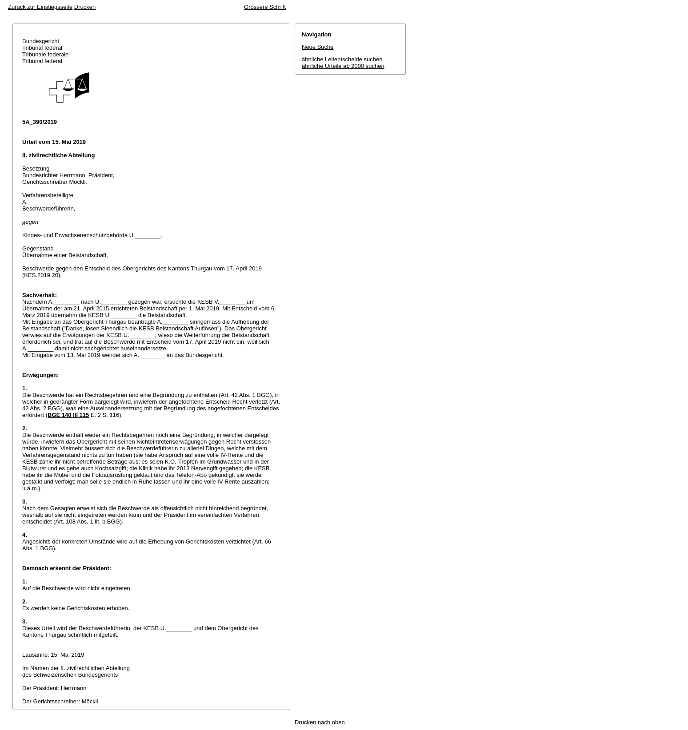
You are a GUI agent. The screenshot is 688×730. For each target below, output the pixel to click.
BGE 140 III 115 (68, 415)
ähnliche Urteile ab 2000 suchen (343, 66)
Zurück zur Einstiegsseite (40, 7)
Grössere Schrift (265, 7)
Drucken (85, 7)
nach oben (331, 722)
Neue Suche (318, 47)
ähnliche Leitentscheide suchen (342, 59)
